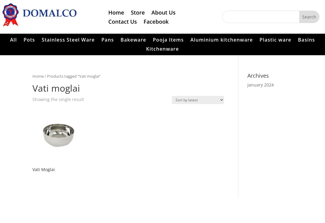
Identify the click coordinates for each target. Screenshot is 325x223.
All (13, 40)
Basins (306, 40)
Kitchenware (162, 49)
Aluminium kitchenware (221, 40)
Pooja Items (168, 40)
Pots (29, 40)
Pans (108, 40)
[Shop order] (198, 100)
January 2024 (260, 85)
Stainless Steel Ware (68, 40)
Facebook (156, 22)
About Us (164, 13)
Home (116, 13)
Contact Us (122, 22)
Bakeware (133, 40)
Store (138, 13)
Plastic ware (275, 40)
